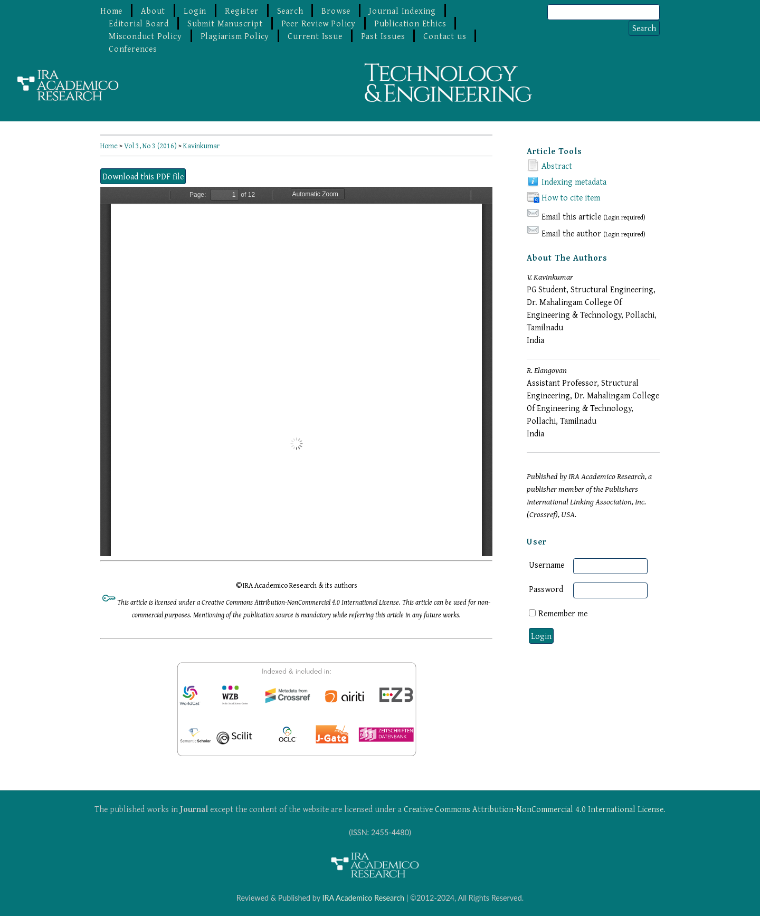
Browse (335, 10)
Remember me (562, 613)
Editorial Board (139, 23)
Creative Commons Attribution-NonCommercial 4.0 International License (533, 809)
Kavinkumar (201, 145)
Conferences (133, 48)
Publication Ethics (410, 23)
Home (111, 10)
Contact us (444, 36)
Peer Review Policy (318, 23)
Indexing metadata (574, 181)
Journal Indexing (402, 10)
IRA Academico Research (363, 897)
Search (290, 10)
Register (241, 10)
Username (546, 564)
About (153, 10)
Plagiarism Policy (235, 36)
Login (195, 10)
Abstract (557, 165)
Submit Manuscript (225, 23)
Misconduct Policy (145, 36)
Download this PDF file (143, 176)
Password (546, 589)
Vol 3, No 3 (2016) (150, 145)
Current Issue (315, 36)
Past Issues (383, 36)
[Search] (603, 12)
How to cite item (571, 197)
